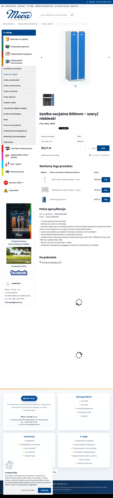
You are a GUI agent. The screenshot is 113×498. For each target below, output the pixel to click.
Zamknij (44, 490)
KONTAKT (21, 6)
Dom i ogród (13, 164)
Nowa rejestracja (105, 2)
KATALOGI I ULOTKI (62, 6)
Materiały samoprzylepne (15, 136)
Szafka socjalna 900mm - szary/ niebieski (97, 303)
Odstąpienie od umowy (30, 444)
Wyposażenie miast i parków (17, 156)
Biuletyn (84, 416)
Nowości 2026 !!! (13, 183)
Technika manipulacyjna (18, 149)
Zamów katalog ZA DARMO (19, 244)
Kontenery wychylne (12, 68)
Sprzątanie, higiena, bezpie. (15, 108)
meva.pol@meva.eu (13, 302)
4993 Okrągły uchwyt (58, 199)
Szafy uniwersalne (11, 80)
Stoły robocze (9, 97)
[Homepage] (2, 6)
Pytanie (84, 405)
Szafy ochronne (10, 91)
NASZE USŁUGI (10, 6)
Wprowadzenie (8, 24)
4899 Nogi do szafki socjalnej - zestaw (66, 190)
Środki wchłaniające (12, 114)
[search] (72, 16)
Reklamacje (30, 456)
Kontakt (84, 401)
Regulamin (30, 441)
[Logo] (17, 15)
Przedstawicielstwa (84, 408)
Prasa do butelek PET (74, 355)
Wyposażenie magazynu (18, 54)
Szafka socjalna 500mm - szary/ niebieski (48, 303)
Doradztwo (30, 452)
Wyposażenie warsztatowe (28, 24)
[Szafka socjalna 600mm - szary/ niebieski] (75, 57)
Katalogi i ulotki (84, 412)
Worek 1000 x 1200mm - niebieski (100, 354)
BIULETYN (74, 6)
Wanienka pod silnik (49, 355)
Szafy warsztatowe (12, 86)
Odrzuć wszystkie (27, 490)
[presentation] (41, 57)
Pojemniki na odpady (16, 39)
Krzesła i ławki (10, 102)
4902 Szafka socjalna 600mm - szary (66, 180)
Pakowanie (8, 142)
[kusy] (85, 148)
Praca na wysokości (12, 125)
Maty (6, 119)
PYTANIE (30, 6)
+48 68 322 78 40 (31, 422)
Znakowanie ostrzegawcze (15, 131)
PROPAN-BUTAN (14, 172)
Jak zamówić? (30, 448)
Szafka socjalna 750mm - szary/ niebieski (73, 303)
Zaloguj (92, 2)
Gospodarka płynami (17, 47)
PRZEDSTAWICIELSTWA (44, 6)
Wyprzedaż (11, 190)
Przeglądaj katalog (18, 241)
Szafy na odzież (47, 24)
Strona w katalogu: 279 (50, 262)
